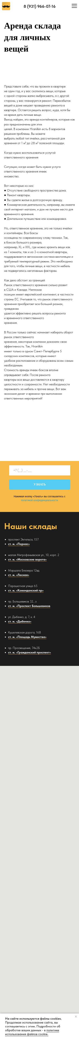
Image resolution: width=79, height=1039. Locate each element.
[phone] (39, 470)
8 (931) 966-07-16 (40, 6)
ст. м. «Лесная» (18, 575)
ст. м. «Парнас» (19, 544)
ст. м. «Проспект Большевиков (29, 606)
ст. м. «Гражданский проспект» (29, 652)
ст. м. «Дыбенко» (19, 621)
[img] (74, 6)
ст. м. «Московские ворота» (27, 559)
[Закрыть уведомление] (76, 1017)
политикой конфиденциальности (39, 500)
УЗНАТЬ (40, 484)
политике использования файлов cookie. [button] (32, 1032)
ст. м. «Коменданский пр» (26, 590)
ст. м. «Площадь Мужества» (27, 637)
